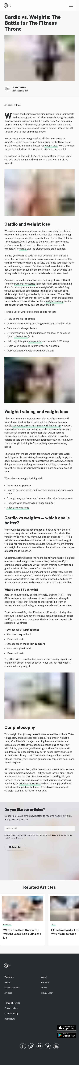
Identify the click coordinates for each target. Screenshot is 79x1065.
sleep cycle (35, 341)
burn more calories (24, 283)
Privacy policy (11, 1008)
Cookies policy (11, 1013)
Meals (7, 982)
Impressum (9, 1019)
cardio (22, 248)
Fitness (17, 105)
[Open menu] (72, 5)
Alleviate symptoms (18, 507)
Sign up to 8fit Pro (30, 783)
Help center (47, 993)
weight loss (51, 145)
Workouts (9, 977)
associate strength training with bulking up (37, 425)
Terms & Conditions (62, 835)
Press (44, 987)
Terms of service (12, 1003)
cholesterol (21, 336)
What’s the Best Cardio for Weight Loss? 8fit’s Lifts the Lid (22, 934)
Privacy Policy (15, 838)
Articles (8, 105)
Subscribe (15, 847)
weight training (54, 301)
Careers (45, 982)
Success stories (12, 987)
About (44, 977)
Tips (53, 925)
